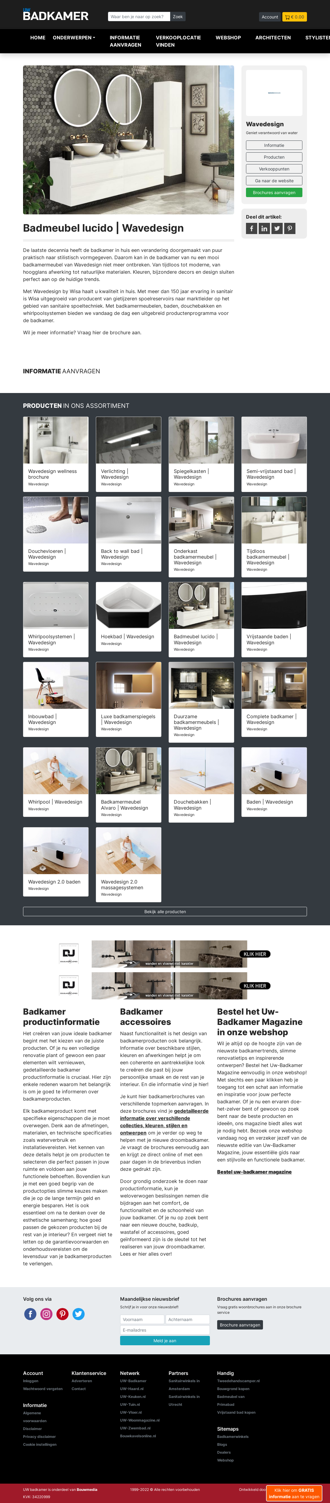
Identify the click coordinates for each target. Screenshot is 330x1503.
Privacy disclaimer (39, 1436)
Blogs (222, 1444)
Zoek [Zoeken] (178, 16)
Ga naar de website (274, 180)
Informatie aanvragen (125, 41)
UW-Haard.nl (131, 1388)
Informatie (274, 145)
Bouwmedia (87, 1489)
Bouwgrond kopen (233, 1388)
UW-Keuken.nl (133, 1396)
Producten (274, 157)
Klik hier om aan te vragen (294, 1493)
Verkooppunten (274, 168)
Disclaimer (32, 1428)
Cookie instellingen (39, 1444)
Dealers (224, 1452)
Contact (79, 1388)
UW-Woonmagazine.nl (140, 1420)
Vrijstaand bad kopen (236, 1412)
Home (37, 38)
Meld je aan (164, 1340)
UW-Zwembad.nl (135, 1428)
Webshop (228, 38)
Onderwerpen (72, 38)
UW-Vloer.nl (131, 1412)
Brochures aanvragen (274, 192)
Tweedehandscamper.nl (238, 1381)
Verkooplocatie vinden (178, 41)
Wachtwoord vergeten (42, 1388)
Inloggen (30, 1381)
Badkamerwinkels (233, 1436)
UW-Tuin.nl (130, 1404)
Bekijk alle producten (165, 911)
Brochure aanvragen (240, 1324)
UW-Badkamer (133, 1381)
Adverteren (82, 1381)
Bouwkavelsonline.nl (138, 1436)
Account (270, 16)
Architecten (273, 38)
